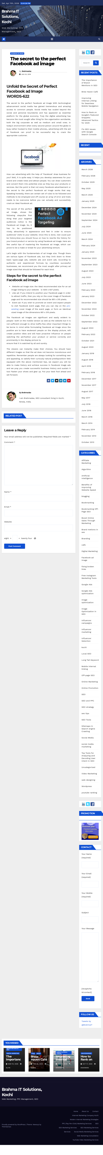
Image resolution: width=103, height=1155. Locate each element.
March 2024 (87, 239)
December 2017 (89, 379)
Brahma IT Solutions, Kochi (10, 16)
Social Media (88, 738)
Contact (95, 1111)
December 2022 (89, 302)
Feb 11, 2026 (62, 1064)
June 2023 (87, 283)
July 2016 (86, 404)
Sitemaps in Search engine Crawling (88, 728)
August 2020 (88, 347)
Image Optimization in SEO (89, 611)
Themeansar (6, 1127)
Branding (86, 538)
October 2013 (88, 442)
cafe (84, 545)
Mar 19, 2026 (13, 1064)
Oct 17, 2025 (87, 1064)
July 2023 (86, 277)
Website (8, 522)
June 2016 (86, 410)
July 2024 (86, 226)
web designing (88, 780)
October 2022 (88, 315)
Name (7, 492)
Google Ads (87, 584)
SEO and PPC (88, 701)
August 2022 (87, 328)
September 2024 (89, 220)
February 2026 (88, 176)
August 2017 (87, 391)
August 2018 (87, 360)
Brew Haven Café (90, 92)
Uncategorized (88, 767)
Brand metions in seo (12, 1049)
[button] (99, 39)
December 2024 (89, 207)
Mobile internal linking (61, 1052)
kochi (84, 647)
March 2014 (87, 423)
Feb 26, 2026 (38, 1064)
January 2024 (88, 252)
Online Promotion (90, 688)
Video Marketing (89, 773)
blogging (85, 496)
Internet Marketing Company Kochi (85, 1115)
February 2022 (88, 334)
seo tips (85, 713)
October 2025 (88, 182)
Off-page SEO (88, 675)
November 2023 (89, 258)
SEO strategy (88, 707)
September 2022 (89, 322)
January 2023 (88, 296)
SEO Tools (86, 720)
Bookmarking (88, 502)
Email (7, 507)
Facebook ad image (17, 53)
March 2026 (87, 169)
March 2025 (87, 195)
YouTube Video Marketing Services (85, 1140)
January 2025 (88, 201)
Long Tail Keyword (90, 660)
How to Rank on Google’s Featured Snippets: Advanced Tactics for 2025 (90, 117)
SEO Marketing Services (68, 1128)
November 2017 (89, 385)
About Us (85, 1111)
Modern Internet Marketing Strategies (84, 1119)
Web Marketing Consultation (87, 1136)
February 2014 (88, 429)
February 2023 (88, 290)
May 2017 (86, 398)
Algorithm (86, 469)
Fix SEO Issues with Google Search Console (89, 132)
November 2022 (89, 309)
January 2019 (88, 353)
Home (76, 1111)
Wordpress (87, 786)
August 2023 (87, 271)
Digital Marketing (90, 551)
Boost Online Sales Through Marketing (88, 520)
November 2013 (89, 436)
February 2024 (88, 245)
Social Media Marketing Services (86, 1132)
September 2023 (89, 264)
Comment (9, 442)
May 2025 (86, 188)
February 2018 (88, 372)
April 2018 (86, 366)
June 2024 (87, 233)
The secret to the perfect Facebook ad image (38, 61)
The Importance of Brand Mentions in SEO (89, 83)
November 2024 (89, 214)
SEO (84, 694)
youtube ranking (89, 793)
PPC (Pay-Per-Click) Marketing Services (77, 1123)
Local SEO (86, 654)
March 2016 (87, 417)
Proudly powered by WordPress (14, 1124)
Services (67, 1132)
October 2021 (88, 341)
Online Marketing (90, 682)
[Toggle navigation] (52, 39)
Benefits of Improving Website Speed (89, 487)
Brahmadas (26, 71)
